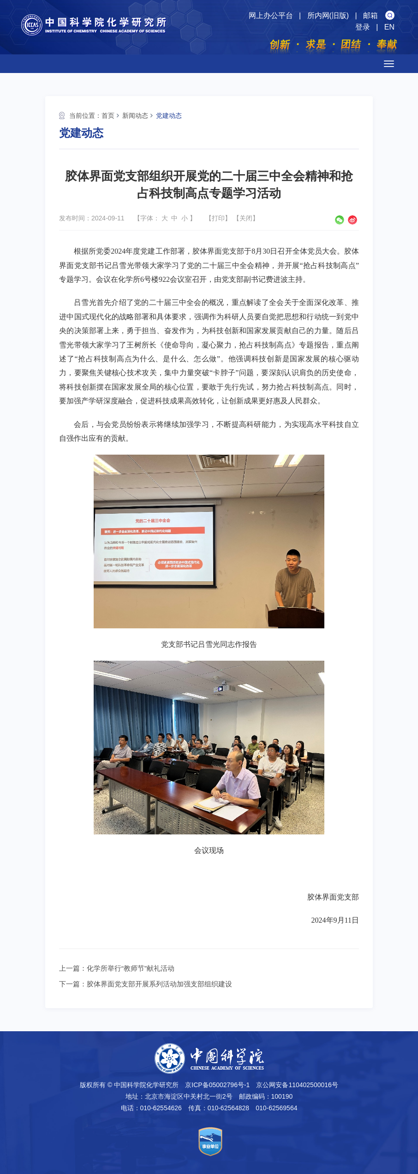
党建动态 (169, 115)
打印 (218, 218)
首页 (108, 115)
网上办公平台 (271, 15)
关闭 (245, 218)
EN (389, 27)
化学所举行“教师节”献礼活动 (130, 968)
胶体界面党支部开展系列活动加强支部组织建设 (159, 984)
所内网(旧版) (328, 15)
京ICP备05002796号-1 (217, 1085)
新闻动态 (135, 115)
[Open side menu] (389, 64)
